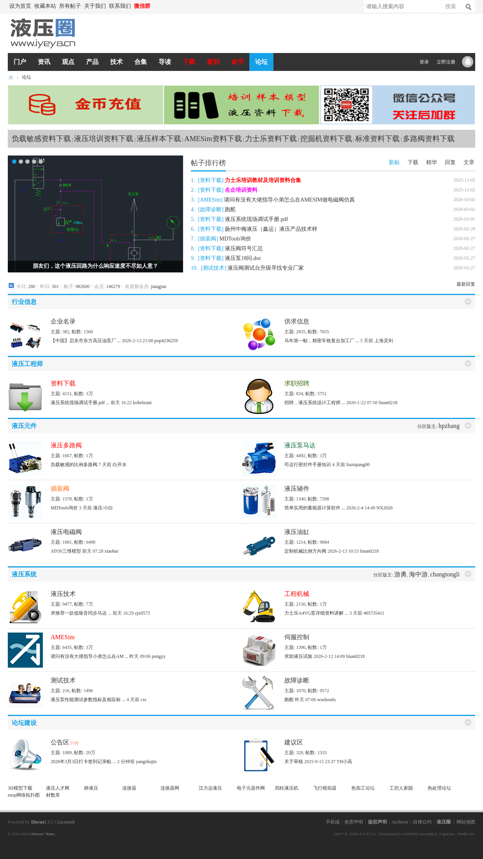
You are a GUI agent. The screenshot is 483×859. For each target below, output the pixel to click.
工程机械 (296, 593)
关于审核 (293, 761)
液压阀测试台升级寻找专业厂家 (265, 268)
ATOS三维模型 (66, 551)
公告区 (60, 742)
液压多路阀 (66, 445)
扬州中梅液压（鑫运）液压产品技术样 (271, 229)
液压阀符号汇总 (244, 248)
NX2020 (384, 508)
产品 (92, 61)
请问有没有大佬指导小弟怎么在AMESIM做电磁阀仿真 (289, 200)
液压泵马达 (300, 445)
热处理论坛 (439, 788)
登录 (424, 62)
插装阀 (208, 239)
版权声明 (377, 822)
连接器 (129, 788)
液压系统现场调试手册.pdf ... (80, 402)
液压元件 (24, 425)
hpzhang (449, 425)
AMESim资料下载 (213, 138)
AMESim (210, 200)
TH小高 (344, 761)
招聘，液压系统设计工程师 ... (314, 402)
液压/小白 (103, 508)
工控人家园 (401, 788)
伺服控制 (296, 637)
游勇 (400, 574)
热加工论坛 (363, 788)
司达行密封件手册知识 (307, 464)
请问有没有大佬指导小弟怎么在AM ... (89, 656)
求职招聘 (296, 383)
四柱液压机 (286, 788)
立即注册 (446, 62)
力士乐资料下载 (271, 138)
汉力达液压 (210, 788)
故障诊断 (211, 209)
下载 (189, 61)
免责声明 (353, 822)
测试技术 (213, 268)
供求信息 (296, 321)
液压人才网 (57, 788)
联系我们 (120, 6)
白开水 (120, 464)
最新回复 (466, 284)
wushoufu (326, 699)
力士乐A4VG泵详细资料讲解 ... (316, 613)
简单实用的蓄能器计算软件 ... (314, 508)
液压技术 (63, 593)
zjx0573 (142, 613)
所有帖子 (70, 6)
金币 (237, 61)
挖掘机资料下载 (326, 138)
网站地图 (466, 822)
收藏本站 (45, 6)
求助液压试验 (298, 656)
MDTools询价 (235, 239)
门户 (20, 61)
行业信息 (24, 302)
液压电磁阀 (66, 531)
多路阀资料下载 (429, 138)
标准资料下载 (377, 138)
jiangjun (158, 286)
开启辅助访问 (156, 6)
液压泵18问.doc (243, 258)
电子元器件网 (251, 788)
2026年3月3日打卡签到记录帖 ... (83, 761)
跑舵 (230, 209)
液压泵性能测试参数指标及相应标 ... (88, 699)
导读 (165, 61)
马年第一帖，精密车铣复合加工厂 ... (321, 340)
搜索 (450, 6)
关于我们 (95, 6)
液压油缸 (296, 531)
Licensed (66, 822)
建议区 (293, 742)
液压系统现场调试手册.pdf (256, 219)
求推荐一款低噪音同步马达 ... (81, 613)
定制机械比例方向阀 (305, 551)
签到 (213, 61)
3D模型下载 (20, 788)
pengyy (159, 656)
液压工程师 (27, 364)
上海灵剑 (383, 340)
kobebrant (142, 402)
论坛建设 (24, 722)
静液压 (91, 788)
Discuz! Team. (43, 834)
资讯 (44, 61)
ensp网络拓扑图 (24, 795)
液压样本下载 (159, 138)
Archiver (399, 822)
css (143, 699)
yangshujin (146, 761)
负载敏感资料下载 (41, 138)
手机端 (333, 822)
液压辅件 (296, 488)
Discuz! (38, 822)
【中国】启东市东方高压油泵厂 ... (86, 340)
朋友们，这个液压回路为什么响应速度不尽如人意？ (95, 266)
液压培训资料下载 (103, 138)
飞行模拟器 (325, 788)
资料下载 (211, 180)
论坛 (261, 61)
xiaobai (111, 551)
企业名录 (63, 321)
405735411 (373, 613)
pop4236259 (166, 340)
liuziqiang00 (358, 464)
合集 (140, 61)
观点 (68, 61)
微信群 (142, 6)
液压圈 (11, 77)
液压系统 (24, 574)
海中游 (418, 574)
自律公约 (422, 822)
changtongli (445, 574)
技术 (116, 61)
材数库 (53, 795)
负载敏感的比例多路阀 (74, 464)
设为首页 (20, 6)
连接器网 (169, 788)
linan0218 (388, 402)
